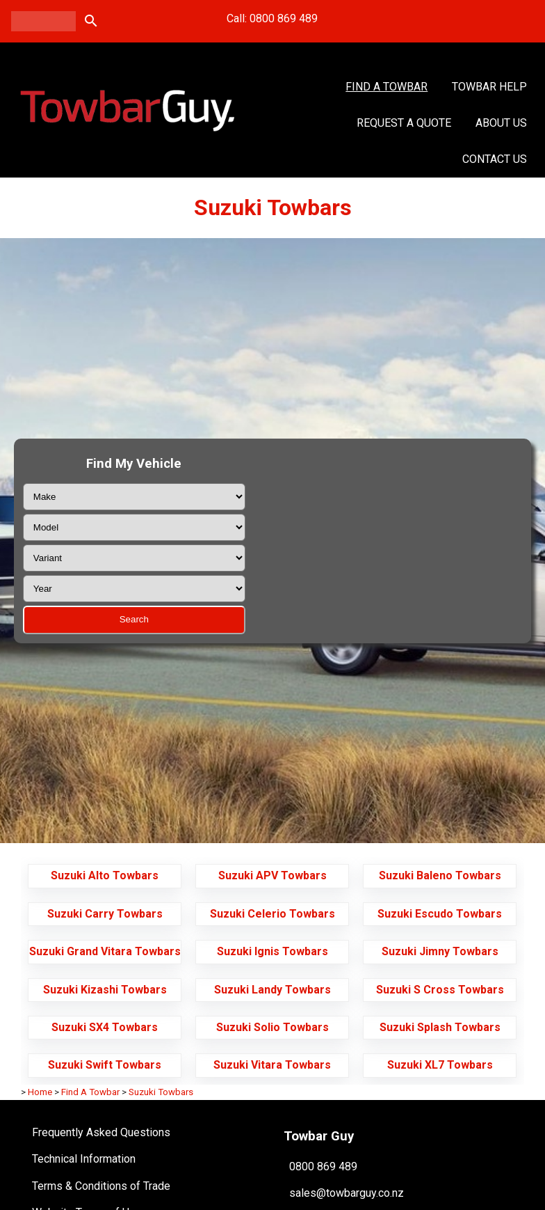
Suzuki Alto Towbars (104, 875)
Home (40, 1092)
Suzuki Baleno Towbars (440, 875)
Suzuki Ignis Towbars (272, 951)
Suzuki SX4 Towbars (104, 1027)
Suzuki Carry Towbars (105, 913)
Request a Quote (404, 122)
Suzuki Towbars (161, 1092)
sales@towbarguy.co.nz (346, 1193)
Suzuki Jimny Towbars (440, 951)
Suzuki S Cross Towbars (440, 989)
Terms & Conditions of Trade (101, 1186)
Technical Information (84, 1158)
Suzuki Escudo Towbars (439, 913)
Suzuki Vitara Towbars (272, 1064)
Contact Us (494, 159)
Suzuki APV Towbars (272, 875)
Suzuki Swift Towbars (104, 1064)
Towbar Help (489, 86)
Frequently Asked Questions (101, 1132)
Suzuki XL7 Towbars (440, 1064)
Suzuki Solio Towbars (272, 1027)
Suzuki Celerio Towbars (272, 913)
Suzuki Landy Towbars (272, 989)
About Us (501, 122)
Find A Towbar (386, 86)
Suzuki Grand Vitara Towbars (105, 951)
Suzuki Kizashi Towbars (105, 989)
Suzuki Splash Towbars (440, 1027)
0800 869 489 (323, 1165)
